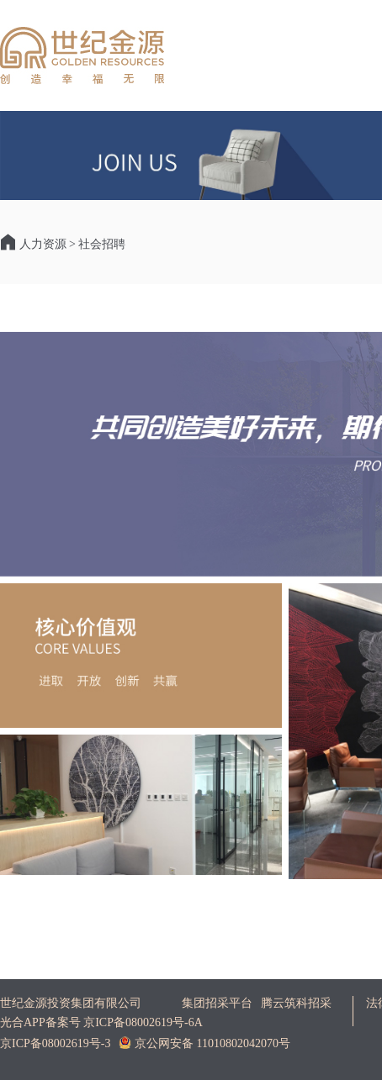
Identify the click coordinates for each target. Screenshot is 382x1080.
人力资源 (42, 244)
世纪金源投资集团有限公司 (70, 1003)
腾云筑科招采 (296, 1003)
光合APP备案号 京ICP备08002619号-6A (101, 1022)
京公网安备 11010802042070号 (204, 1043)
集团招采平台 (217, 1003)
